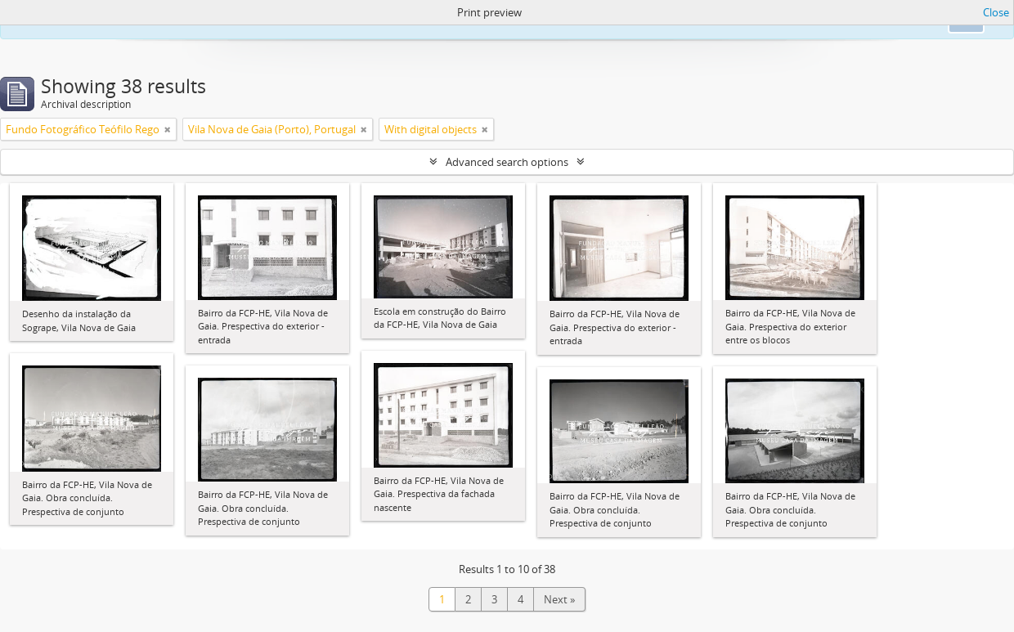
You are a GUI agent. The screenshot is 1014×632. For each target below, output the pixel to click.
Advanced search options (507, 162)
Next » (559, 599)
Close (996, 12)
